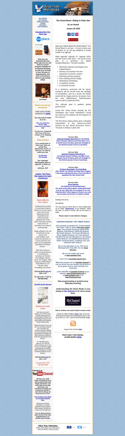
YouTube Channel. (82, 262)
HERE (48, 114)
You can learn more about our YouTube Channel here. (42, 398)
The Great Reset (80, 169)
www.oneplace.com (72, 275)
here (47, 271)
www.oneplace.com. (73, 255)
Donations (42, 25)
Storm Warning (73, 184)
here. (48, 418)
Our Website (43, 18)
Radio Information (43, 21)
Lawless (38, 174)
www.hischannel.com (73, 277)
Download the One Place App (42, 33)
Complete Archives (77, 271)
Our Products (42, 20)
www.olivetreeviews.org (75, 273)
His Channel (69, 291)
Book (38, 306)
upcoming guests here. (77, 259)
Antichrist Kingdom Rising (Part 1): (69, 139)
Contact (42, 23)
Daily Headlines (43, 26)
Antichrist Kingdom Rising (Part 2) (73, 154)
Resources (70, 208)
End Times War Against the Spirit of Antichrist (42, 176)
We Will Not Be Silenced (42, 284)
